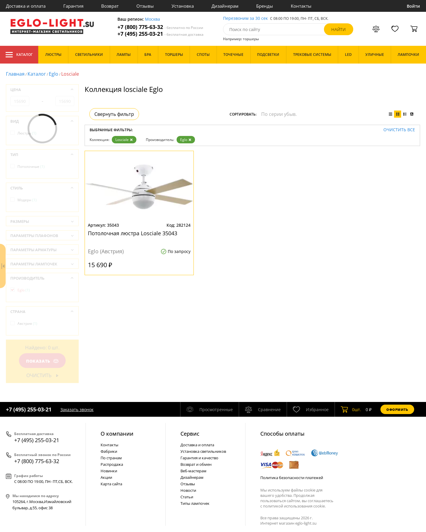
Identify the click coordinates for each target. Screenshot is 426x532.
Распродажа (112, 464)
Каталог (19, 54)
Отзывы (145, 6)
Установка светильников (203, 451)
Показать (42, 361)
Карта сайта (111, 483)
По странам (111, 457)
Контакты (301, 6)
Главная (15, 74)
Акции (106, 477)
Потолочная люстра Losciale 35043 (132, 233)
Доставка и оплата (26, 6)
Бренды (264, 6)
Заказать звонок (76, 409)
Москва (152, 19)
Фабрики (109, 451)
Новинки (109, 470)
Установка (183, 6)
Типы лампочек (194, 503)
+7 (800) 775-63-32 (160, 27)
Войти (413, 6)
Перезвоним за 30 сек (245, 18)
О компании (117, 433)
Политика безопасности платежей (291, 477)
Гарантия (73, 6)
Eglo (53, 74)
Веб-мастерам (193, 470)
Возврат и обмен (196, 464)
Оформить (397, 409)
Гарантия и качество (199, 457)
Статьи (186, 496)
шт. (351, 409)
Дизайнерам (225, 6)
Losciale (124, 139)
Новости (188, 490)
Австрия (27, 323)
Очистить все (399, 129)
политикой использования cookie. (294, 506)
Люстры (26, 133)
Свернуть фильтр (114, 114)
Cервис (189, 433)
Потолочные (31, 166)
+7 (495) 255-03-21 (160, 33)
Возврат (110, 6)
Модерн (27, 199)
